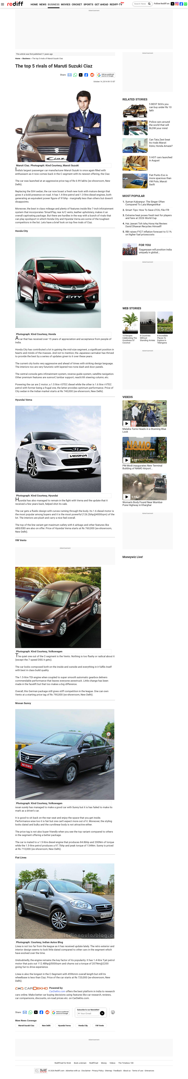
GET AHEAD (101, 4)
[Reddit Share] (91, 74)
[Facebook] (181, 4)
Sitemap (108, 1071)
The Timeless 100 (125, 1063)
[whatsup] (186, 4)
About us (127, 1071)
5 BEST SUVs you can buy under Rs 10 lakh (160, 107)
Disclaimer (86, 1071)
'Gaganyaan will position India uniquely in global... (155, 251)
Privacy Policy (98, 1071)
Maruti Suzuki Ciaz (26, 1025)
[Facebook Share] (86, 74)
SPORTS (88, 4)
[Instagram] (177, 4)
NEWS (42, 4)
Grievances (149, 1071)
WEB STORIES (131, 308)
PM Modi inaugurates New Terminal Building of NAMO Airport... (142, 467)
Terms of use (137, 1071)
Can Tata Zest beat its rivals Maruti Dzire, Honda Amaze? (161, 142)
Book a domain (80, 1063)
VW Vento (99, 1025)
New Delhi (46, 1025)
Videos (112, 1063)
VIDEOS (127, 397)
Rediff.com (59, 1071)
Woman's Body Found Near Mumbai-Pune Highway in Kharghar (142, 504)
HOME (34, 4)
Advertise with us (73, 1071)
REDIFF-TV (116, 4)
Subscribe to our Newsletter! (88, 1010)
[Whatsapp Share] (75, 74)
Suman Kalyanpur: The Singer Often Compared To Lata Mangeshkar (145, 203)
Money (104, 1063)
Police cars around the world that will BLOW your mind (159, 125)
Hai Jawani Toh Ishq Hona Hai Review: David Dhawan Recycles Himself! (146, 225)
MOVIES (65, 4)
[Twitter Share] (80, 74)
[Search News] (148, 4)
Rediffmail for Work (63, 1063)
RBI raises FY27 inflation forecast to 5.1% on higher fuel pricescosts (148, 233)
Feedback (117, 1071)
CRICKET (77, 4)
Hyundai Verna (64, 1025)
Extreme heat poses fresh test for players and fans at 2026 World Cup (148, 217)
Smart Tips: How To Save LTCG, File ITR (147, 210)
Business (26, 58)
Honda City (83, 1025)
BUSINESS (53, 4)
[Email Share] (69, 74)
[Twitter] (172, 4)
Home (17, 58)
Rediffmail (93, 1063)
